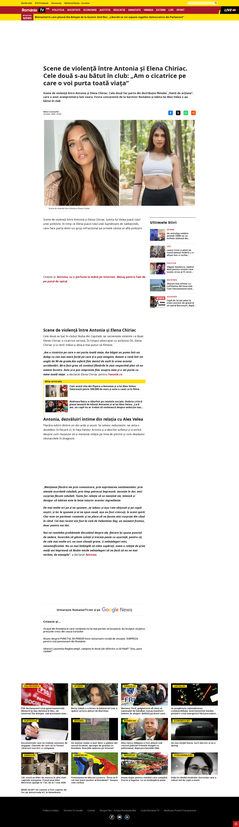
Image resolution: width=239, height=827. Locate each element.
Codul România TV (150, 810)
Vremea (148, 10)
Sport (181, 10)
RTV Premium (41, 3)
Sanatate (134, 10)
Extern (161, 10)
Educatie (119, 10)
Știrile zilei (26, 3)
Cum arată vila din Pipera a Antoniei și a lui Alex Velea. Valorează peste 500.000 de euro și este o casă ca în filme (104, 388)
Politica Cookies (51, 810)
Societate (73, 10)
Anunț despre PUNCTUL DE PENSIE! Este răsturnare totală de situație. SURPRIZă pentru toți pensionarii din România (90, 640)
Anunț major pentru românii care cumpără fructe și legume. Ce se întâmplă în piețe (144, 779)
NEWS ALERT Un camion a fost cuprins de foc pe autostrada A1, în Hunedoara (43, 791)
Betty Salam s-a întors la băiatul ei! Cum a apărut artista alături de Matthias (94, 709)
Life (171, 10)
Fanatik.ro (115, 374)
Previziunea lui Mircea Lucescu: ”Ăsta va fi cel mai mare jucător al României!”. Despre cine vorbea (94, 780)
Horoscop (56, 3)
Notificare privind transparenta (180, 810)
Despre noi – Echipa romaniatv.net (118, 810)
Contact (91, 810)
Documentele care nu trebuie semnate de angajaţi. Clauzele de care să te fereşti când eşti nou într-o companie (44, 745)
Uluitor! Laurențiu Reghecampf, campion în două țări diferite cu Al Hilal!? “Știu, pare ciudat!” (92, 650)
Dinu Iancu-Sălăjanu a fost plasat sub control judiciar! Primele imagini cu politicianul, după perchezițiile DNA (141, 745)
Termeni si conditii (73, 810)
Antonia (91, 554)
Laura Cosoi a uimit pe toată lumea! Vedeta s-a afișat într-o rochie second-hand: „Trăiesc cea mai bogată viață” (181, 253)
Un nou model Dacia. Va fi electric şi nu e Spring (193, 744)
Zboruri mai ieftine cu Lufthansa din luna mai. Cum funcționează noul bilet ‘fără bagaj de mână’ (180, 286)
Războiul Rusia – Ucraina (76, 3)
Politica (58, 10)
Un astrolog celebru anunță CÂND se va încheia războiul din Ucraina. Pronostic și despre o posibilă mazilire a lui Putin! (181, 236)
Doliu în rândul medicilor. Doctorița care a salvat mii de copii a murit (193, 779)
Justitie (105, 10)
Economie (90, 10)
